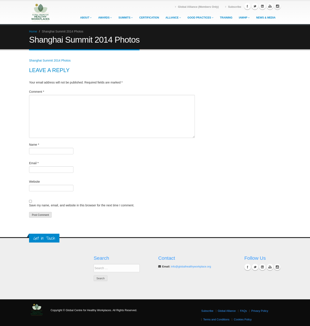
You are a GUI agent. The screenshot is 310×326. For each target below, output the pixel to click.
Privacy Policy (259, 310)
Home (33, 31)
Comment (36, 91)
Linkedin (262, 6)
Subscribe (207, 310)
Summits (125, 17)
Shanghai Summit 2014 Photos (50, 60)
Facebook (247, 6)
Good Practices (201, 17)
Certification (149, 17)
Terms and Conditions (216, 319)
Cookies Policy (243, 319)
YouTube (270, 6)
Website (34, 181)
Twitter (255, 6)
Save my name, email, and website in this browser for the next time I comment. (81, 205)
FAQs (243, 310)
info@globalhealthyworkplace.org (191, 266)
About (86, 17)
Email (34, 163)
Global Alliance (227, 310)
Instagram (277, 6)
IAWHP (244, 17)
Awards (105, 17)
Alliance (173, 17)
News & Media (266, 17)
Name (34, 144)
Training (226, 17)
